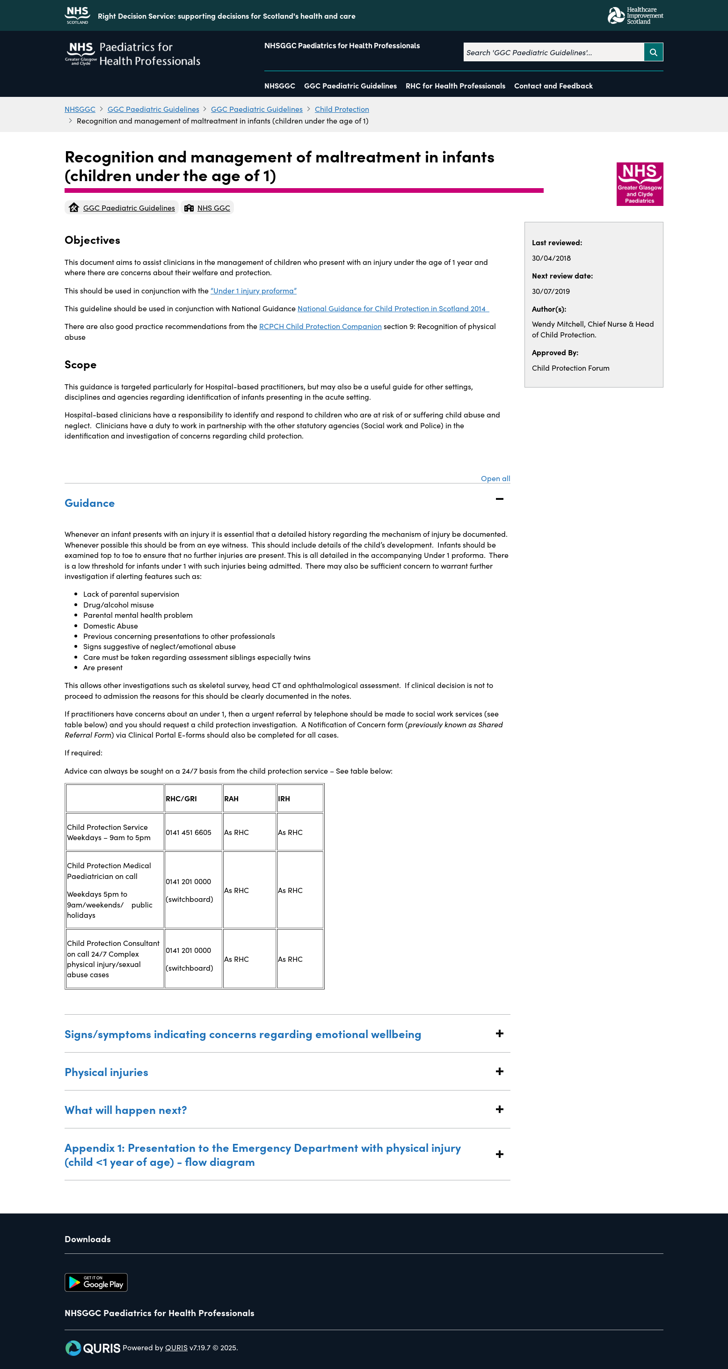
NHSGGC (279, 85)
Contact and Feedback (553, 85)
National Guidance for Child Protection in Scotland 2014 (393, 308)
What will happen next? (278, 1109)
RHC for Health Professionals (455, 85)
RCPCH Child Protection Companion (320, 326)
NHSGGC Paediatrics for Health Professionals (342, 45)
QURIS (176, 1347)
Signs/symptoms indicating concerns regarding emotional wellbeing (278, 1033)
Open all (495, 478)
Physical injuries (278, 1071)
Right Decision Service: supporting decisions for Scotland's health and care (227, 15)
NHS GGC (207, 207)
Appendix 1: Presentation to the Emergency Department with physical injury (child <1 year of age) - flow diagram (278, 1154)
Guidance (278, 502)
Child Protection (342, 108)
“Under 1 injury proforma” (254, 290)
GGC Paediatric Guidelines (350, 85)
